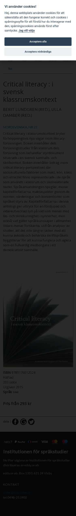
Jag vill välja (26, 30)
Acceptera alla (38, 41)
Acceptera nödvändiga (38, 51)
